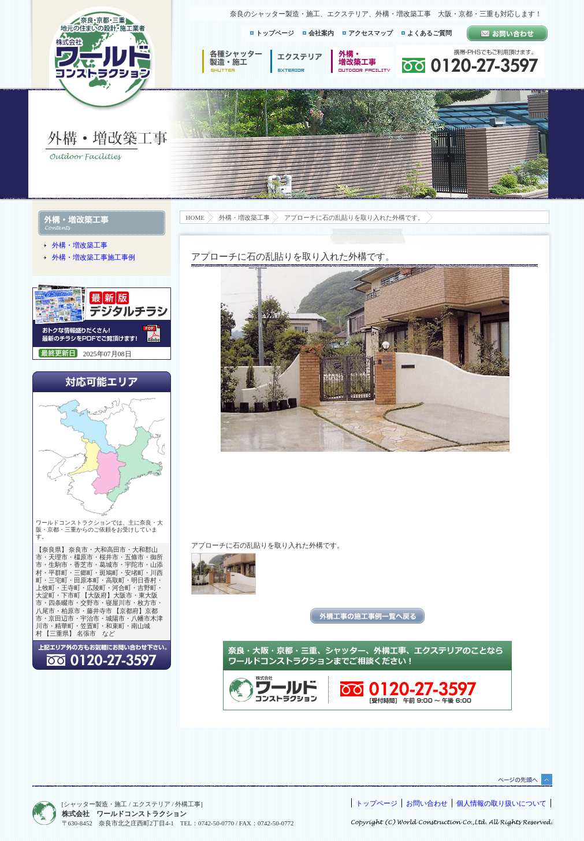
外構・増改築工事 (244, 217)
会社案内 (321, 32)
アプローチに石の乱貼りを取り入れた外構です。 (354, 217)
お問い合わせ (427, 803)
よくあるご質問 (429, 32)
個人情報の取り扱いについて (501, 803)
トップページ (275, 32)
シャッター (232, 61)
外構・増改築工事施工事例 (93, 257)
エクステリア (296, 61)
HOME (195, 217)
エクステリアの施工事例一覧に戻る (367, 616)
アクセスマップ (370, 32)
